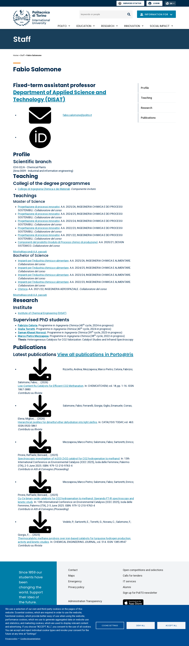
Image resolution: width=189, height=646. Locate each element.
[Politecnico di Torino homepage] (31, 18)
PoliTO (62, 26)
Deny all (140, 625)
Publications (29, 347)
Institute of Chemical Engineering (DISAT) (42, 313)
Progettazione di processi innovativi (39, 206)
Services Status (129, 3)
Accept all (171, 625)
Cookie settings (110, 625)
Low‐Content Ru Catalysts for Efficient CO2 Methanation (50, 385)
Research (107, 26)
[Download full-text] (40, 369)
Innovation (132, 26)
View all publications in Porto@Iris (95, 354)
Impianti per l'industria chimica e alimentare (43, 260)
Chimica (22, 289)
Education (83, 26)
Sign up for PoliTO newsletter (140, 592)
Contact (73, 570)
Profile (21, 154)
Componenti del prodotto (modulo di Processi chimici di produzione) (58, 242)
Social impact (160, 26)
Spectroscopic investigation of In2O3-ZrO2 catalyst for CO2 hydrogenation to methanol (69, 458)
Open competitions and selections (143, 570)
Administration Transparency (85, 601)
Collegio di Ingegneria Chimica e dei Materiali (44, 189)
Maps (71, 575)
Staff (22, 55)
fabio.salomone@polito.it (77, 115)
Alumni (127, 587)
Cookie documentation (30, 638)
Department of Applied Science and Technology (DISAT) (59, 96)
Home (15, 55)
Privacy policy (11, 638)
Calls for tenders (132, 575)
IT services (129, 581)
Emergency (75, 581)
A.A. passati (30, 251)
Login (156, 3)
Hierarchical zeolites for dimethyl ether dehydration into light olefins (57, 422)
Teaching (25, 176)
